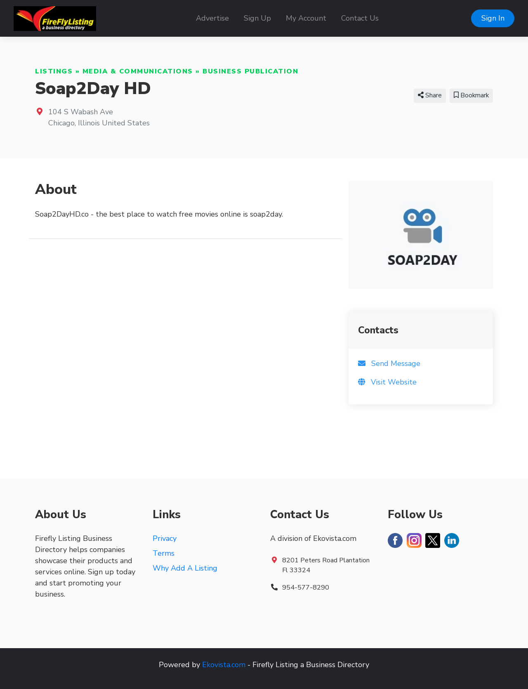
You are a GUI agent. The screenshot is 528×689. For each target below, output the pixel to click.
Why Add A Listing (185, 568)
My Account (306, 18)
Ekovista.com (223, 665)
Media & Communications (137, 71)
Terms (163, 553)
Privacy (165, 538)
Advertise (212, 18)
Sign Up (257, 18)
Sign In (492, 18)
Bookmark (471, 95)
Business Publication (250, 71)
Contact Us (360, 18)
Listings (54, 71)
